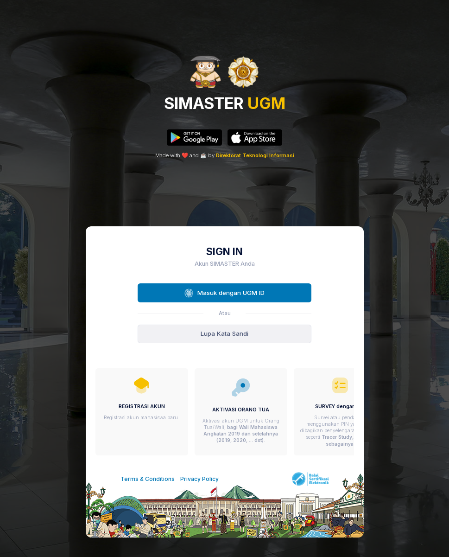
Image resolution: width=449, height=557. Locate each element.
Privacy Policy (199, 478)
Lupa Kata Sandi (224, 333)
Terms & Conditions (147, 478)
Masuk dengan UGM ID (224, 293)
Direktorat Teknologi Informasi (255, 155)
